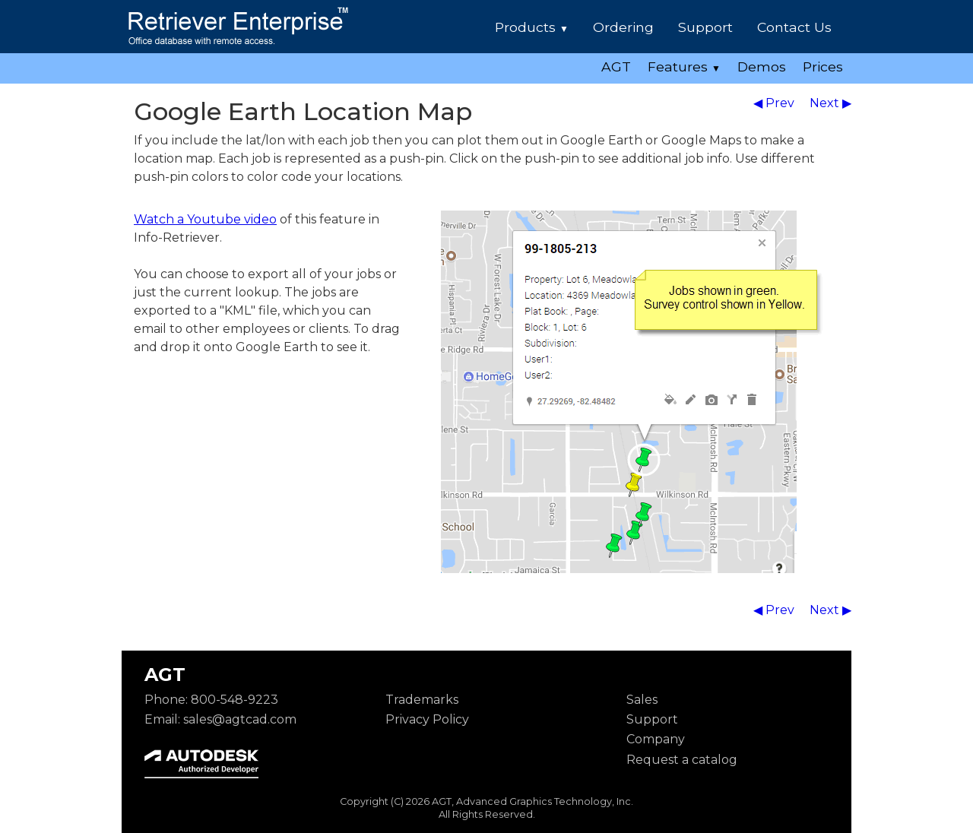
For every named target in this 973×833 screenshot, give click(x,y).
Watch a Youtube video (205, 219)
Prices (823, 66)
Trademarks (421, 699)
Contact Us (794, 27)
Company (655, 739)
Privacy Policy (427, 719)
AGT (616, 66)
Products (532, 27)
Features (684, 66)
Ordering (623, 27)
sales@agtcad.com (239, 719)
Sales (642, 699)
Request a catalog (681, 759)
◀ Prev (775, 103)
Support (705, 27)
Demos (761, 66)
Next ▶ (830, 103)
